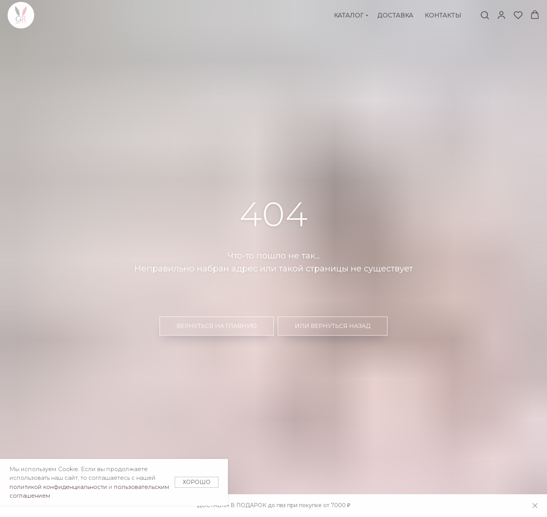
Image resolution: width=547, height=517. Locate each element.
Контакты (443, 15)
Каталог (349, 15)
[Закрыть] (535, 505)
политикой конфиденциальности (58, 486)
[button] (484, 14)
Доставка (395, 15)
